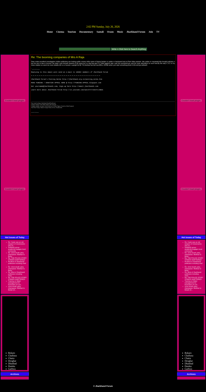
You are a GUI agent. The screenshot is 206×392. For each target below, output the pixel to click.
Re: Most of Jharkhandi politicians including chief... (16, 274)
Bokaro (11, 353)
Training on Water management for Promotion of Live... (15, 282)
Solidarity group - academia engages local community (17, 249)
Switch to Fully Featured (67, 112)
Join (151, 32)
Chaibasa (12, 356)
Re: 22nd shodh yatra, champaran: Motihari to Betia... (16, 254)
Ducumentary (86, 32)
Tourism (71, 32)
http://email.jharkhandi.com (85, 90)
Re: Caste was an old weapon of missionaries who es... (16, 244)
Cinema (60, 32)
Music (120, 32)
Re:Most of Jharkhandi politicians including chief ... (17, 263)
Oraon (110, 32)
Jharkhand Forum (136, 32)
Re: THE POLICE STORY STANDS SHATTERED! (17, 259)
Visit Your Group (35, 113)
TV (158, 32)
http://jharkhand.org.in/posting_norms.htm (82, 81)
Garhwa (12, 369)
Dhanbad (12, 364)
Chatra (11, 359)
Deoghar (12, 361)
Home (50, 32)
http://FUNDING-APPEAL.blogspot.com (84, 86)
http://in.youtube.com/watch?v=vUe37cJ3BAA (83, 94)
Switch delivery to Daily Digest (52, 112)
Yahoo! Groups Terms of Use (48, 113)
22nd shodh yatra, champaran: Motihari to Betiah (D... (16, 288)
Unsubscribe (59, 113)
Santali (100, 32)
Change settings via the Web (38, 111)
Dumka (11, 367)
